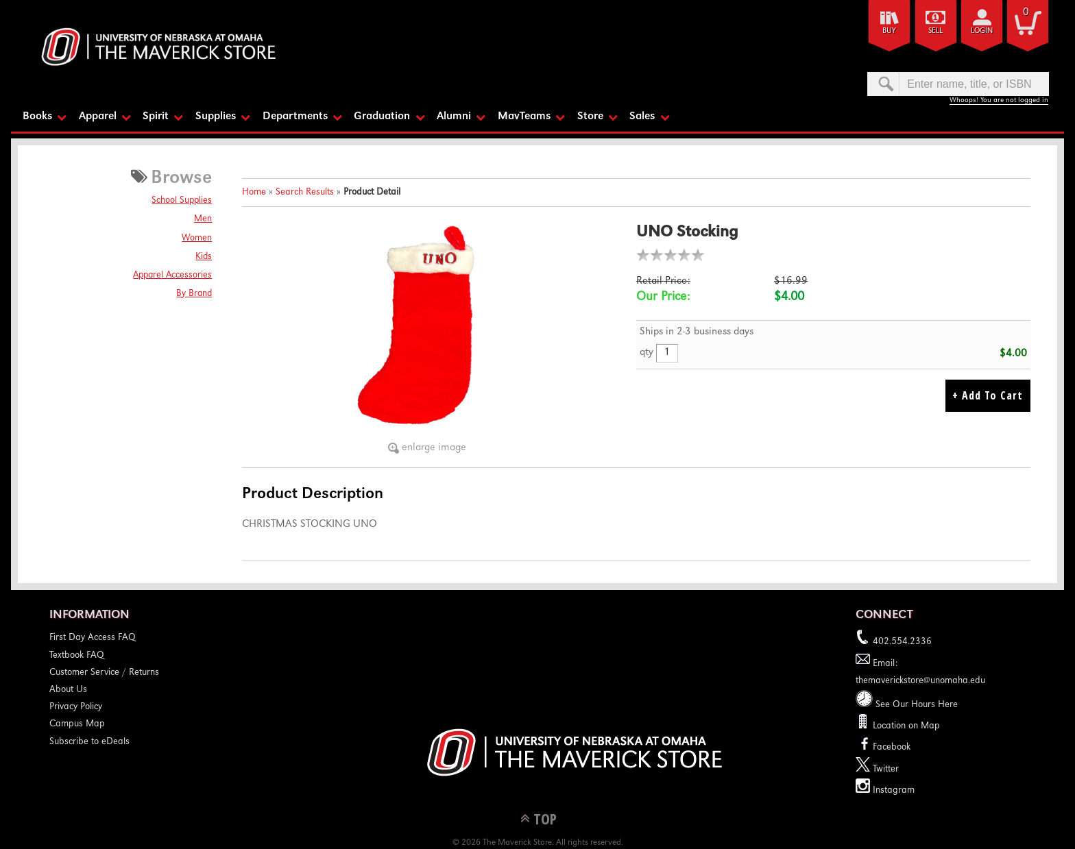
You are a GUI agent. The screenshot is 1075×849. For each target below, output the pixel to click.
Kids (203, 255)
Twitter (877, 768)
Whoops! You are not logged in (999, 100)
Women (197, 237)
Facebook (883, 747)
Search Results (305, 192)
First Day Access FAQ (92, 637)
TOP (545, 818)
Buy (889, 31)
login (982, 31)
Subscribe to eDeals (89, 741)
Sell (935, 31)
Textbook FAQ (76, 654)
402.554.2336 (894, 641)
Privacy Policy (75, 706)
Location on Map (905, 725)
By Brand (194, 293)
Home (254, 192)
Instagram (885, 789)
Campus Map (77, 723)
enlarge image (434, 447)
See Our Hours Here (907, 704)
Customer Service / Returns (104, 672)
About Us (68, 689)
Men (203, 218)
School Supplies (182, 200)
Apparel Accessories (172, 274)
